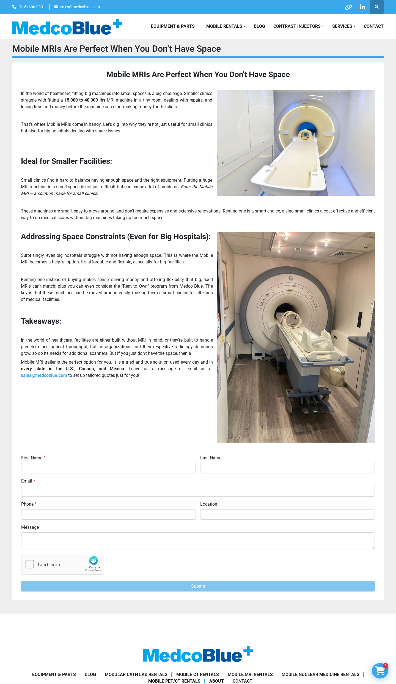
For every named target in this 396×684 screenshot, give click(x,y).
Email (28, 481)
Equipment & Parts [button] (173, 26)
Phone (29, 504)
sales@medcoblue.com (80, 7)
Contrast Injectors (297, 26)
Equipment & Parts (54, 674)
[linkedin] (362, 7)
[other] (348, 7)
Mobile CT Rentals (197, 674)
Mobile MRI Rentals (250, 674)
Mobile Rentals (224, 26)
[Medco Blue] (198, 653)
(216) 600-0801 (31, 7)
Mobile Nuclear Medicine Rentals (320, 674)
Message (30, 527)
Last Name (210, 457)
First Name (33, 457)
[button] (226, 26)
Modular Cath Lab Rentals (136, 674)
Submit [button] (198, 586)
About (216, 681)
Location (208, 504)
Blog (259, 26)
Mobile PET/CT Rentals (174, 681)
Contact (374, 26)
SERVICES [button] (342, 26)
